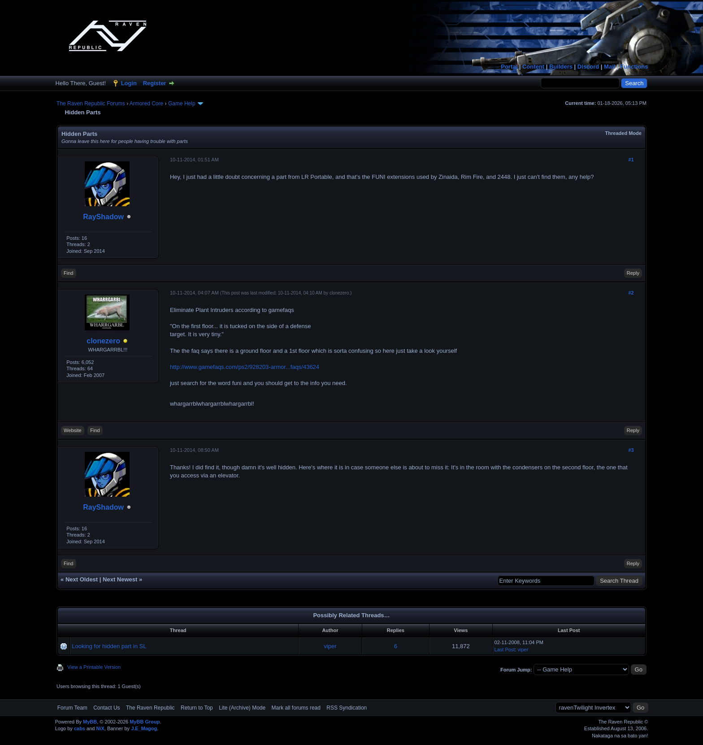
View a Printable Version (94, 667)
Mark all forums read (296, 708)
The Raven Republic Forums (90, 103)
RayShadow (103, 217)
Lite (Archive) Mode (242, 708)
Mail (609, 66)
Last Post (505, 649)
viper (330, 646)
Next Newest (120, 579)
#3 (631, 450)
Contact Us (106, 708)
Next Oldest (81, 579)
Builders (561, 66)
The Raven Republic (150, 708)
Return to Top (197, 708)
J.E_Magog (144, 728)
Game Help (181, 103)
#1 (631, 159)
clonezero (103, 341)
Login (129, 83)
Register (154, 83)
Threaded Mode (623, 133)
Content (533, 66)
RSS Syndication (346, 708)
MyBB (90, 721)
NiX (100, 728)
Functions (634, 66)
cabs (79, 728)
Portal (509, 66)
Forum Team (72, 708)
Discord (588, 66)
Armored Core (146, 103)
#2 (631, 292)
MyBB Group (145, 721)
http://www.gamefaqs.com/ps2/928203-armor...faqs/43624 (244, 367)
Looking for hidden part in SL (109, 646)
